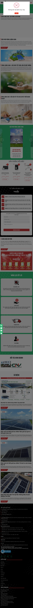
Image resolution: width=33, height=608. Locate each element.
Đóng (16, 13)
